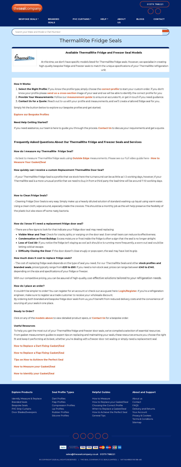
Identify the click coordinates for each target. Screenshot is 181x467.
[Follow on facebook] (76, 436)
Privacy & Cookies (141, 415)
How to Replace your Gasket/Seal (110, 402)
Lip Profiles (58, 408)
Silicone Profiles (60, 415)
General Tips (98, 415)
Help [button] (103, 19)
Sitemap (136, 422)
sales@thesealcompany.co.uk (82, 454)
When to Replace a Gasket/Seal (109, 408)
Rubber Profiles (60, 412)
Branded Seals (53, 21)
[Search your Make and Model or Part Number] (87, 32)
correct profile (110, 89)
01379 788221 (107, 454)
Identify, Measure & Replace (27, 398)
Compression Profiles (63, 405)
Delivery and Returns (143, 408)
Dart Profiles (58, 398)
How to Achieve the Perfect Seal (109, 412)
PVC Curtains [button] (81, 19)
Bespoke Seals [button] (28, 19)
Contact (159, 19)
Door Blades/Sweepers (24, 412)
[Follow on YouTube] (105, 436)
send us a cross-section (61, 93)
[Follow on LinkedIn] (83, 436)
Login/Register (128, 291)
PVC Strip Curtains (21, 408)
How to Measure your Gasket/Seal (34, 366)
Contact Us (98, 318)
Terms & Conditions (142, 419)
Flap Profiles (58, 402)
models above (44, 318)
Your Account (139, 412)
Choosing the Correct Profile (107, 405)
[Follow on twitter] (98, 436)
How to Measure (101, 398)
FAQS (135, 405)
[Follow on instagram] (90, 436)
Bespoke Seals (20, 405)
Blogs (140, 19)
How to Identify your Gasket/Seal (34, 373)
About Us (121, 21)
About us (137, 398)
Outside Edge (81, 158)
